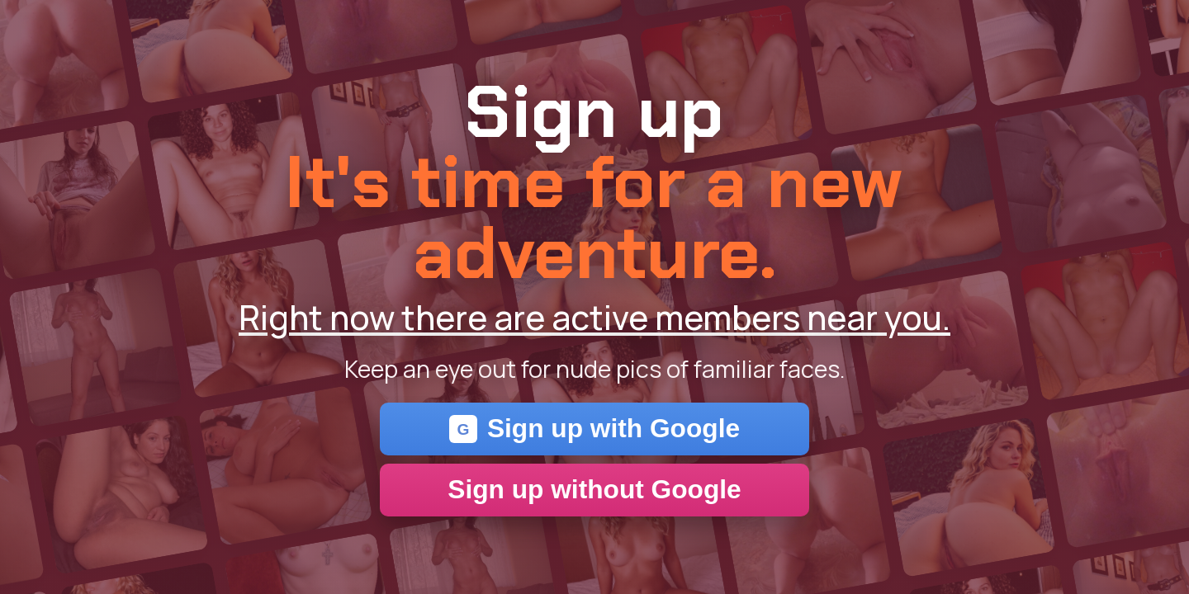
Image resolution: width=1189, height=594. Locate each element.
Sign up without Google (594, 489)
